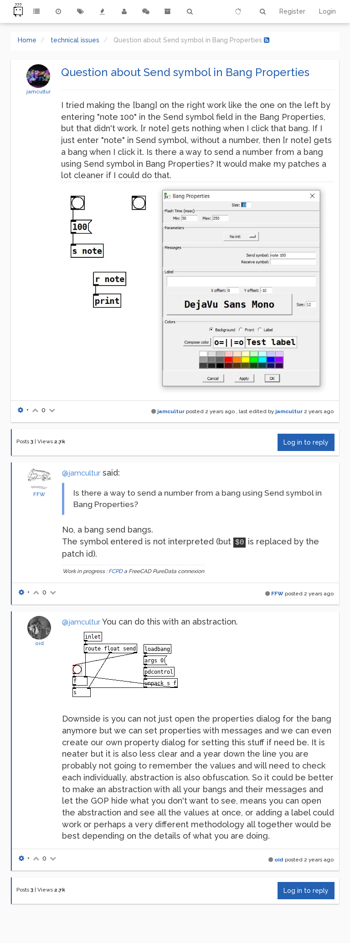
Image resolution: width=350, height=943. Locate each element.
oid (39, 643)
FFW (39, 494)
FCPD (115, 571)
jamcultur (38, 91)
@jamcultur (81, 473)
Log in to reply (306, 442)
